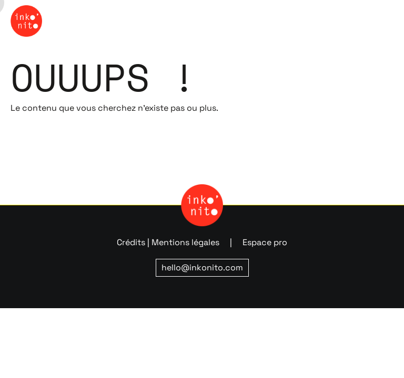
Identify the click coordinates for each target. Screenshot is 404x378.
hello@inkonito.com (202, 267)
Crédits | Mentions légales (168, 242)
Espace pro (265, 242)
